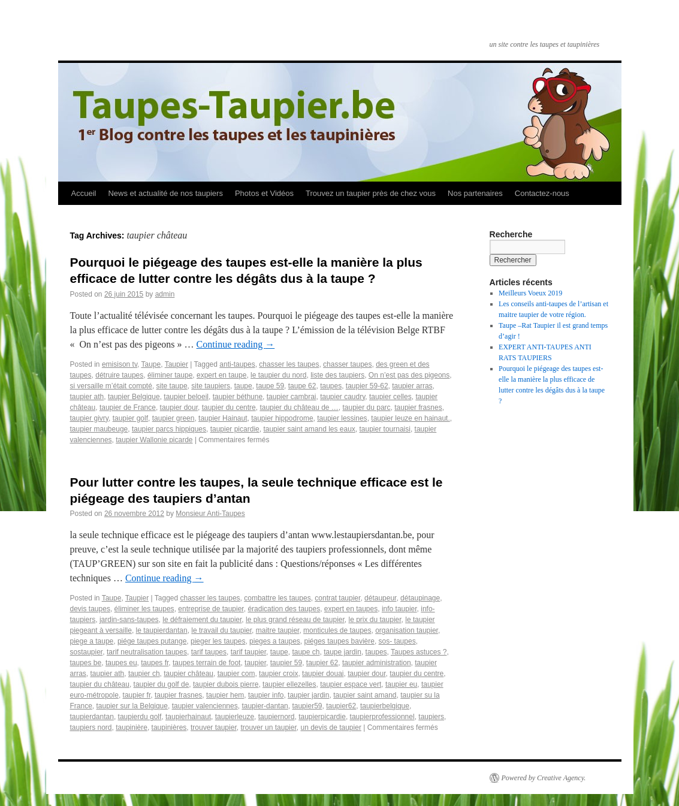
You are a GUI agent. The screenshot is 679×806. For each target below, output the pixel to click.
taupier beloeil (186, 397)
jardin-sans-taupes (129, 619)
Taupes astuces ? (418, 652)
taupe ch (305, 652)
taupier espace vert (350, 684)
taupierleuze (234, 717)
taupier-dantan (265, 706)
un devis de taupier (330, 727)
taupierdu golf (140, 717)
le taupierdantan (162, 630)
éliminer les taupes (144, 609)
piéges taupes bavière (339, 641)
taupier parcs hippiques (169, 429)
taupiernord (276, 717)
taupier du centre (229, 407)
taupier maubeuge (99, 429)
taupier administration (376, 663)
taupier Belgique (134, 397)
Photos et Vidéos (264, 193)
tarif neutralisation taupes (147, 652)
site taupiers (210, 386)
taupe (243, 386)
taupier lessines (342, 418)
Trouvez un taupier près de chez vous (371, 193)
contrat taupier (337, 598)
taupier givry (89, 418)
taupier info (265, 695)
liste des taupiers (337, 375)
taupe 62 (302, 386)
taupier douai (322, 673)
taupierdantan (92, 717)
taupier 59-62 (367, 386)
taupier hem (225, 695)
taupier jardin (308, 695)
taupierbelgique (384, 706)
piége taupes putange (151, 641)
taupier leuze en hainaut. (410, 418)
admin (165, 294)
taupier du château (99, 684)
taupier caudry (342, 397)
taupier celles (390, 397)
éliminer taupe (169, 375)
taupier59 (307, 706)
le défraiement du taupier (202, 619)
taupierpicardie (322, 717)
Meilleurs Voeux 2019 (530, 293)
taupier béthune (237, 397)
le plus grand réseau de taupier (295, 619)
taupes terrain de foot (206, 663)
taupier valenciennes (205, 706)
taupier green (173, 418)
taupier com (236, 673)
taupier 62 (322, 663)
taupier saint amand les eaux (309, 429)
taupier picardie (234, 429)
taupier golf (130, 418)
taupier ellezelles (289, 684)
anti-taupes (237, 364)
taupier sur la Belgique (132, 706)
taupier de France (127, 407)
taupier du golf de (161, 684)
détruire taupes (119, 375)
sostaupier (86, 652)
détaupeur (380, 598)
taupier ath (87, 397)
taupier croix (278, 673)
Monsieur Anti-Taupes (210, 513)
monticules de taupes (337, 630)
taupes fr (154, 663)
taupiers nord (91, 727)
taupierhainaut (188, 717)
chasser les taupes (289, 364)
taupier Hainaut (222, 418)
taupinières (169, 727)
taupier (255, 663)
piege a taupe (92, 641)
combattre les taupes (277, 598)
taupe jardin (342, 652)
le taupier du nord (278, 375)
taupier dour (179, 407)
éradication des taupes (284, 609)
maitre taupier (278, 630)
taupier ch (144, 673)
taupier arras (412, 386)
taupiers (431, 717)
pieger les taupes (218, 641)
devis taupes (90, 609)
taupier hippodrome (282, 418)
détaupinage (420, 598)
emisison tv (119, 364)
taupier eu (401, 684)
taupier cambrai (291, 397)
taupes (331, 386)
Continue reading (236, 344)
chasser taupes (347, 364)
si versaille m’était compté (111, 386)
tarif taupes (209, 652)
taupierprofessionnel (382, 717)
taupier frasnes (418, 407)
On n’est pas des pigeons (409, 375)
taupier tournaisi (385, 429)
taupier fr (137, 695)
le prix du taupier (375, 619)
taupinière (131, 727)
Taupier (176, 364)
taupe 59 (270, 386)
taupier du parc (367, 407)
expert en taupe (221, 375)
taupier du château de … (298, 407)
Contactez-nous (542, 193)
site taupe (172, 386)
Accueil (83, 193)
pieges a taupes (274, 641)
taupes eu (121, 663)
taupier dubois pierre (225, 684)
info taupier (399, 609)
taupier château (188, 673)
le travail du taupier (221, 630)
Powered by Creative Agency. (544, 778)
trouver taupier (214, 727)
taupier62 (341, 706)
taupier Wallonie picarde (154, 440)
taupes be (86, 663)
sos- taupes (397, 641)
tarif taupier (248, 652)
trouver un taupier (268, 727)
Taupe (151, 364)
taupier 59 (286, 663)
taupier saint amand (364, 695)
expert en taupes (351, 609)
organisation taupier (406, 630)
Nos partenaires (475, 193)
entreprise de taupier (210, 609)
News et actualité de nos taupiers (165, 193)
